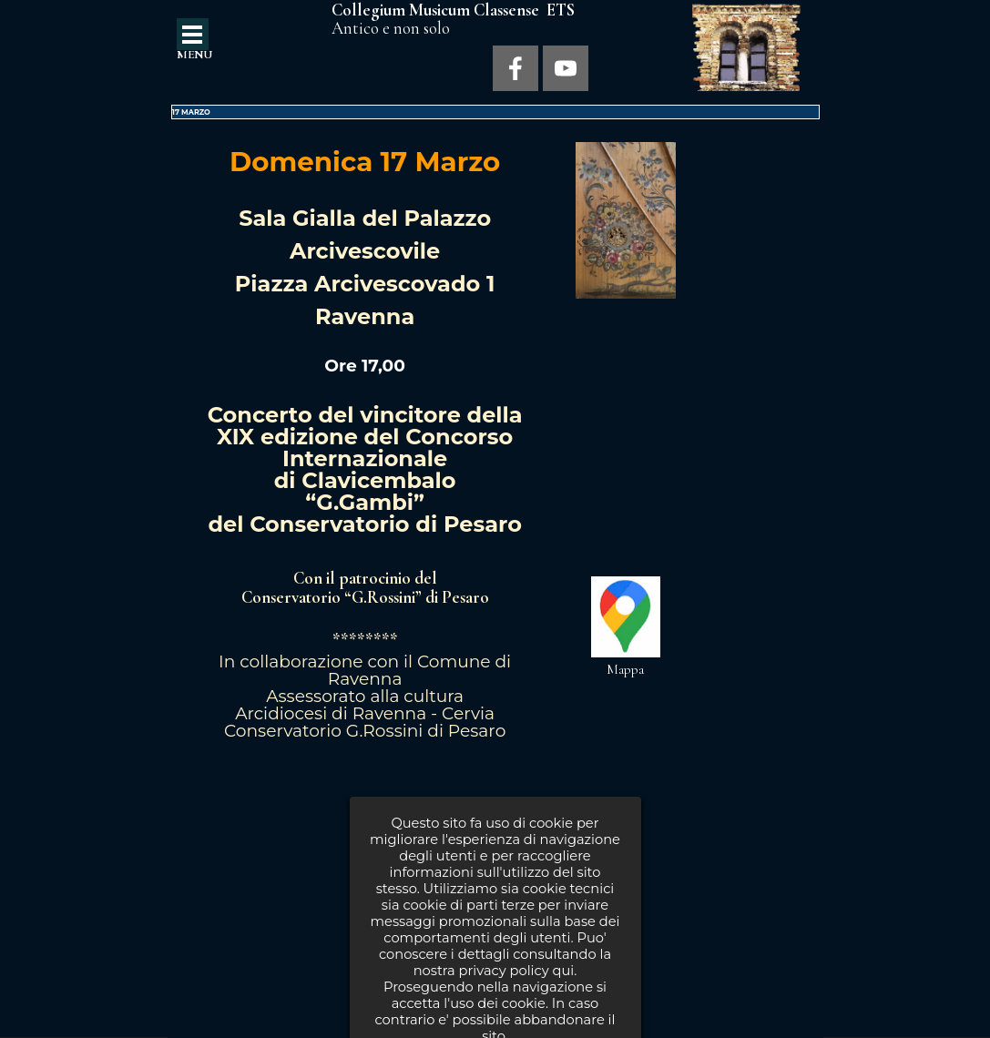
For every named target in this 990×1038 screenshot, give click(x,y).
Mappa (625, 669)
